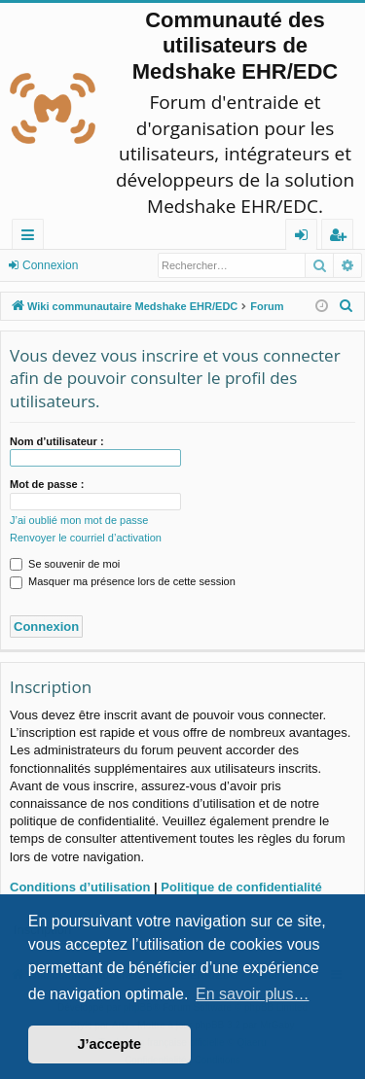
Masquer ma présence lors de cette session (123, 581)
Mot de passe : (47, 484)
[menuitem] (346, 306)
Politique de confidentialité (241, 887)
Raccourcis (31, 238)
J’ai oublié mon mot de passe (79, 520)
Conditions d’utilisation (80, 887)
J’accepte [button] (110, 1044)
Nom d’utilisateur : (57, 441)
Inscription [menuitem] (341, 238)
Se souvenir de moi (65, 564)
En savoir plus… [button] (253, 994)
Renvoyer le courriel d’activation (86, 537)
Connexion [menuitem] (305, 238)
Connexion (50, 265)
